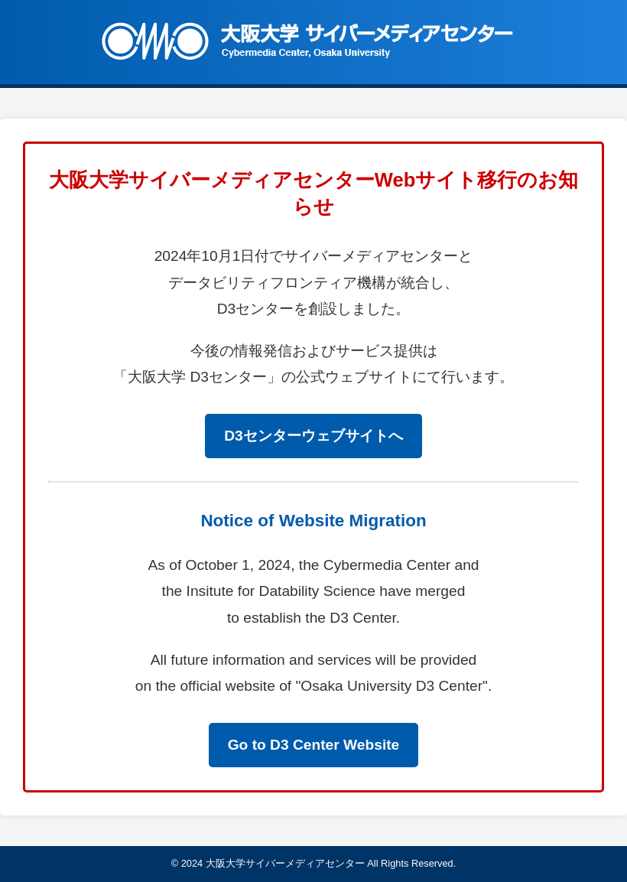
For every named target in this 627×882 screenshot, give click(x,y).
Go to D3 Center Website (314, 745)
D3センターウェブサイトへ (313, 436)
